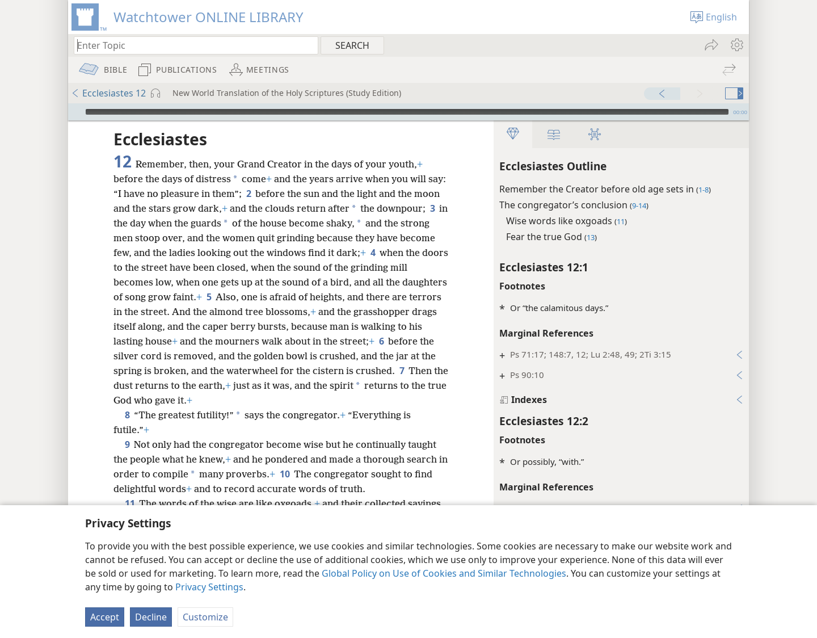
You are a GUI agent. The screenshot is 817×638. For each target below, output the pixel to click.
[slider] (407, 112)
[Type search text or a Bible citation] (190, 45)
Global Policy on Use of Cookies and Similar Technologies (444, 573)
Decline (151, 617)
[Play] (75, 111)
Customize (205, 617)
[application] (408, 111)
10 (284, 474)
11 (130, 503)
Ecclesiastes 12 (108, 93)
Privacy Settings (209, 587)
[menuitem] (736, 45)
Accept (104, 617)
